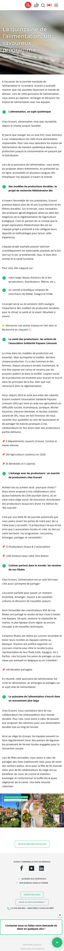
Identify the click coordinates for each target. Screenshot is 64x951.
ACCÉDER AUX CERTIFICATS (34, 879)
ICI (30, 329)
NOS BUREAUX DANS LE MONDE (33, 883)
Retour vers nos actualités (32, 844)
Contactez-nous (32, 895)
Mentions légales (32, 945)
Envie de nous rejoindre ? (32, 902)
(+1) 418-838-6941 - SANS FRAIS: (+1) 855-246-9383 (32, 908)
